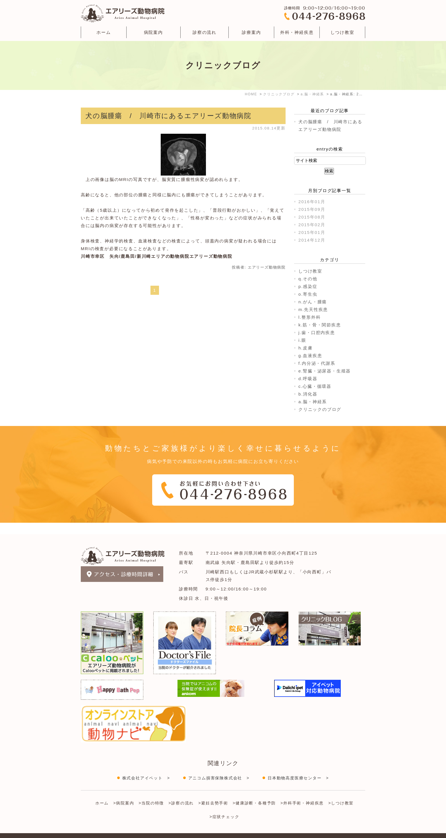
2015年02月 (311, 224)
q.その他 (307, 278)
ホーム (103, 32)
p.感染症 (307, 286)
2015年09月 (311, 209)
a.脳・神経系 (312, 401)
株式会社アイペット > (146, 766)
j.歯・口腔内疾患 (316, 332)
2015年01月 (311, 232)
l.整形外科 (309, 317)
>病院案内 (123, 791)
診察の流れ (204, 32)
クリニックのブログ (319, 409)
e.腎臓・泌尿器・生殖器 (324, 370)
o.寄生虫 (307, 294)
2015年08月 (311, 217)
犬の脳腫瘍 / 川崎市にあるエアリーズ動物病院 (168, 116)
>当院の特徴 (151, 791)
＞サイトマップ (94, 830)
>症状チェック (224, 805)
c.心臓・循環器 (314, 386)
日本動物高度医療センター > (298, 766)
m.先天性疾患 (313, 309)
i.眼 (302, 340)
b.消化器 (307, 394)
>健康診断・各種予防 (254, 791)
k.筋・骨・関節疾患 (319, 324)
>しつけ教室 (341, 791)
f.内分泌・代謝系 (316, 363)
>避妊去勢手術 (213, 791)
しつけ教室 (342, 32)
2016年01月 (311, 201)
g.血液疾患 (310, 355)
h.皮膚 (305, 347)
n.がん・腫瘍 (312, 301)
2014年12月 (311, 240)
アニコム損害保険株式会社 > (218, 766)
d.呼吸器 (307, 378)
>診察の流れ (181, 791)
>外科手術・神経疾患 (302, 791)
